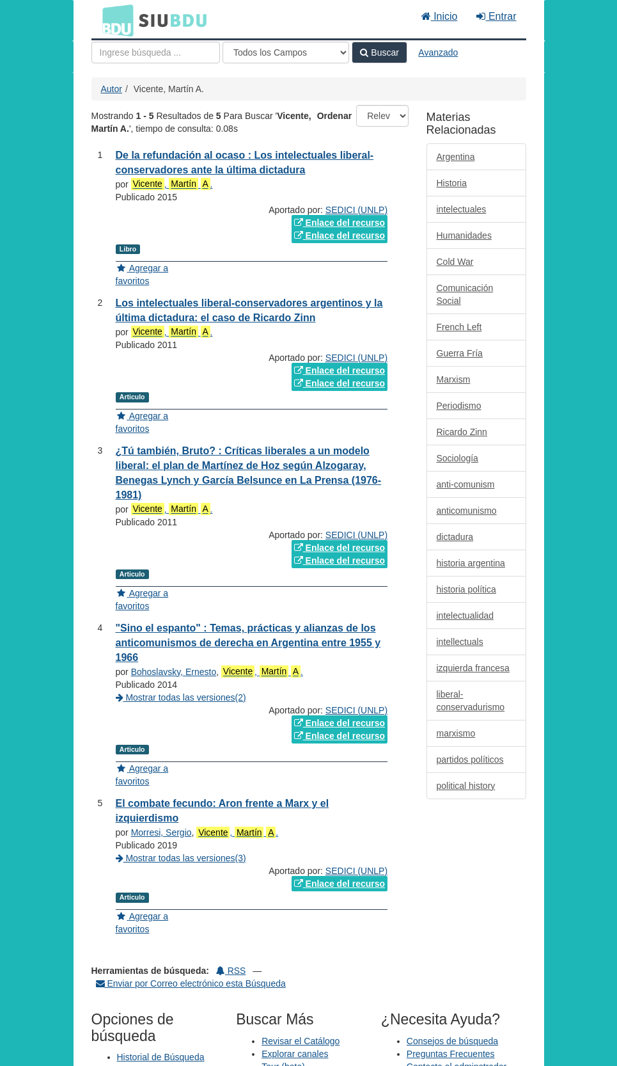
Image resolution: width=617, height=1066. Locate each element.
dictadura (455, 537)
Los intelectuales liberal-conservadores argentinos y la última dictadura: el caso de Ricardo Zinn (249, 310)
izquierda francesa (473, 668)
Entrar (496, 16)
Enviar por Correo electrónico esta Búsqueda (191, 983)
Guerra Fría (460, 353)
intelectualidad (465, 615)
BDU (114, 20)
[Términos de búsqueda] (155, 52)
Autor (111, 89)
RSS (231, 971)
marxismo (456, 733)
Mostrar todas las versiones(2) (181, 697)
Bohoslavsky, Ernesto (174, 672)
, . (172, 184)
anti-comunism (466, 484)
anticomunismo (467, 510)
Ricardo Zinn (462, 432)
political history (466, 786)
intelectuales (462, 209)
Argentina (456, 157)
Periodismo (459, 406)
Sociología (457, 458)
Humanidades (464, 235)
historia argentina (471, 563)
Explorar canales (295, 1054)
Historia (452, 183)
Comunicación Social (465, 294)
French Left (459, 327)
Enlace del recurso (339, 223)
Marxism (454, 379)
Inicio (439, 16)
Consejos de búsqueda (452, 1041)
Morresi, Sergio (161, 832)
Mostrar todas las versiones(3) (181, 858)
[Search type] (286, 52)
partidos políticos (470, 759)
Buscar (379, 52)
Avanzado (438, 52)
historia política (466, 589)
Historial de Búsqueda (161, 1057)
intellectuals (460, 642)
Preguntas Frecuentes (451, 1054)
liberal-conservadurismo (471, 700)
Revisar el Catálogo (301, 1041)
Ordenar (334, 116)
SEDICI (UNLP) (356, 210)
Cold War (455, 262)
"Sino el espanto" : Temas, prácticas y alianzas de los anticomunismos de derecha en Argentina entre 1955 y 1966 (248, 643)
